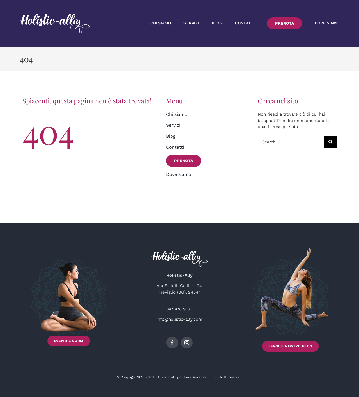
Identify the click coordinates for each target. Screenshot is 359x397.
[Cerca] (330, 142)
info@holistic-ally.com (179, 319)
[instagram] (187, 342)
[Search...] (291, 142)
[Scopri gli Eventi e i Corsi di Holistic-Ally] (69, 299)
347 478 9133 (179, 308)
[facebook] (172, 342)
